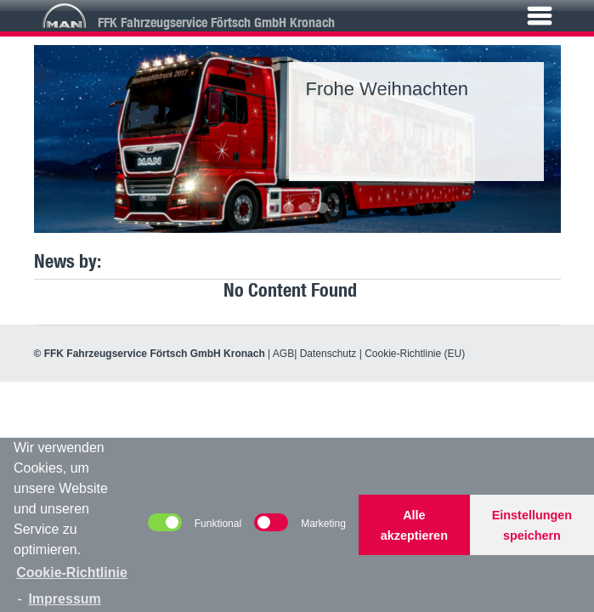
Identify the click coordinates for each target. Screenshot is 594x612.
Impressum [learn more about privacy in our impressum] (64, 599)
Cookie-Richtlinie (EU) (415, 354)
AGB (283, 354)
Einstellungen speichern (532, 525)
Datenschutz (328, 354)
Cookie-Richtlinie (71, 572)
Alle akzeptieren (414, 525)
